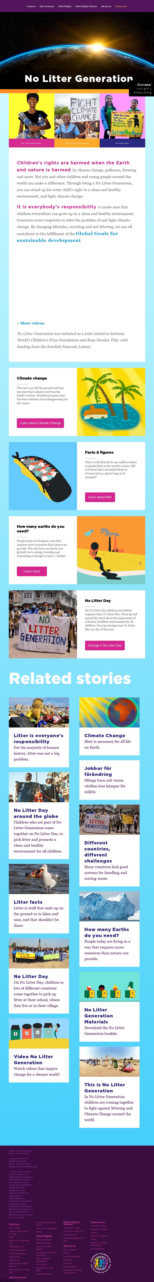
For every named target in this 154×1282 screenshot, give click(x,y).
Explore (31, 6)
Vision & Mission (70, 1250)
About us (106, 6)
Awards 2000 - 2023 (71, 1228)
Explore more (14, 1260)
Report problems (70, 1267)
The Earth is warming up (77, 143)
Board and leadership (71, 1256)
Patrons (66, 1253)
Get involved (47, 6)
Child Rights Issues (44, 1274)
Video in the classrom (99, 1236)
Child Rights (64, 6)
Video (11, 1237)
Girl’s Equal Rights (43, 1240)
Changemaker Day (16, 1247)
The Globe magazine (17, 1253)
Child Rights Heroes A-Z (73, 1231)
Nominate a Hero (70, 1235)
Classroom (121, 6)
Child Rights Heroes (86, 6)
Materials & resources (99, 1229)
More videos (32, 323)
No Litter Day (122, 143)
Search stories (14, 1257)
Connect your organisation (46, 1228)
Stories (93, 1239)
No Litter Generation (31, 143)
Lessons (94, 1233)
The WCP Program (98, 1226)
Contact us (67, 1263)
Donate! (143, 88)
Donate (39, 1232)
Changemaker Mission (18, 1250)
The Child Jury (42, 1265)
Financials (67, 1260)
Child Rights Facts (43, 1243)
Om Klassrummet (97, 1249)
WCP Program (14, 1228)
